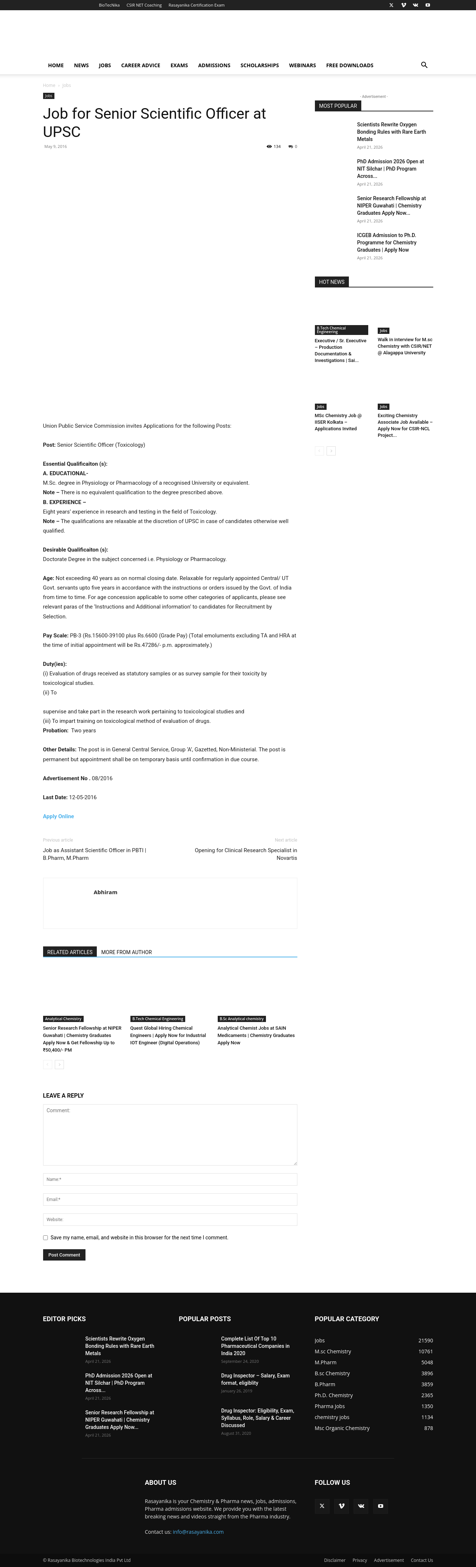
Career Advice (140, 65)
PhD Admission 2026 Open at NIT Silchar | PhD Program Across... (390, 169)
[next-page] (59, 1064)
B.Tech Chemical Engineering (158, 1018)
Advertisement (389, 1560)
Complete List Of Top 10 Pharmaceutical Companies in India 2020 (255, 1346)
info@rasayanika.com (198, 1531)
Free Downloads (349, 65)
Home (56, 65)
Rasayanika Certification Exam (197, 5)
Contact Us (422, 1560)
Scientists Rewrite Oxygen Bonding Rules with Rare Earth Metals (391, 132)
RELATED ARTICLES (70, 952)
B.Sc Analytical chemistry (242, 1018)
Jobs (105, 65)
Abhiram (106, 892)
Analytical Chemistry (63, 1018)
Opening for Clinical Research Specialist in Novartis (246, 854)
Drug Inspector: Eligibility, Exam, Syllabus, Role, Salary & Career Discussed (257, 1418)
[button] (424, 65)
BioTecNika (109, 5)
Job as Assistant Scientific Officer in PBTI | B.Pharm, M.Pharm (94, 854)
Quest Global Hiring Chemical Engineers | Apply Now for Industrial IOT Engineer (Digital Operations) (168, 1035)
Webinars (302, 65)
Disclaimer (335, 1560)
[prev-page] (47, 1064)
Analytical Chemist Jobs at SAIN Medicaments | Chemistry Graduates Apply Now (256, 1035)
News (81, 65)
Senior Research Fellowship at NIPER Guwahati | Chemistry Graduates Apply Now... (391, 205)
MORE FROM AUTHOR (126, 952)
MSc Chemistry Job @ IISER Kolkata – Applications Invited (338, 422)
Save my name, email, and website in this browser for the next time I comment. (140, 1237)
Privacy (360, 1560)
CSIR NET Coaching (144, 5)
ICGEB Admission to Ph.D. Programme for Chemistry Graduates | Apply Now (387, 242)
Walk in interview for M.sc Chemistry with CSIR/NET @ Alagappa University (405, 346)
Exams (179, 65)
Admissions (214, 65)
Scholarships (260, 65)
